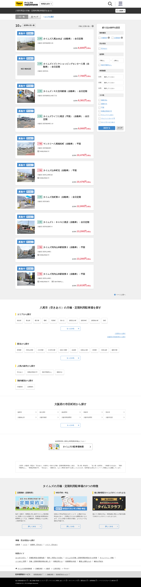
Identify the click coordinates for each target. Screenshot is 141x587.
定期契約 (117, 38)
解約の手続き (98, 561)
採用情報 (92, 580)
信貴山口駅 (84, 350)
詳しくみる (32, 526)
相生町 (19, 320)
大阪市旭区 (43, 417)
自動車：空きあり (36, 544)
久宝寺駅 (41, 350)
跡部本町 (84, 320)
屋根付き (104, 104)
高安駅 (94, 350)
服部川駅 (114, 350)
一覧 (23, 17)
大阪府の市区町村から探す (116, 337)
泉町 (104, 320)
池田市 (20, 412)
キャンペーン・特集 (107, 558)
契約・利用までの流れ (55, 558)
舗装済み (104, 100)
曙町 (45, 320)
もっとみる (70, 328)
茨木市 (108, 412)
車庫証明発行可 (106, 111)
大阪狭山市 (21, 417)
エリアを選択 (49, 17)
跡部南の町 (94, 320)
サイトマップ (73, 580)
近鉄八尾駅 (63, 350)
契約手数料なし (106, 65)
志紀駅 (74, 350)
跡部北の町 (72, 320)
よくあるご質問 (20, 561)
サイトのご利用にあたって (57, 580)
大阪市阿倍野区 (67, 417)
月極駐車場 (50, 574)
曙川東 (37, 320)
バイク (25, 544)
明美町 (53, 320)
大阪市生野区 (88, 417)
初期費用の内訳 (70, 561)
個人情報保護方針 (20, 580)
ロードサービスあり (108, 122)
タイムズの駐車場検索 (73, 447)
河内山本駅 (29, 350)
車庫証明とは (58, 561)
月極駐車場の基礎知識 (36, 558)
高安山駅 (104, 350)
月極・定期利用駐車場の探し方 (40, 561)
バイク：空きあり (51, 544)
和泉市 (86, 412)
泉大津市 (42, 412)
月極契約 (104, 38)
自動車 (17, 544)
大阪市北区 (109, 417)
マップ (35, 17)
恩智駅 (19, 350)
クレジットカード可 (108, 118)
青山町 (28, 320)
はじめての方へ (20, 558)
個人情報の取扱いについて (38, 580)
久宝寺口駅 (51, 350)
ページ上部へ (121, 295)
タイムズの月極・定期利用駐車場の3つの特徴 (81, 558)
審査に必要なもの (85, 561)
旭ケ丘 (62, 320)
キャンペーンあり (107, 115)
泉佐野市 (64, 412)
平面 (102, 107)
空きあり (104, 48)
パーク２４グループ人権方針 (107, 580)
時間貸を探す (45, 4)
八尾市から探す (120, 333)
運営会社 (83, 580)
